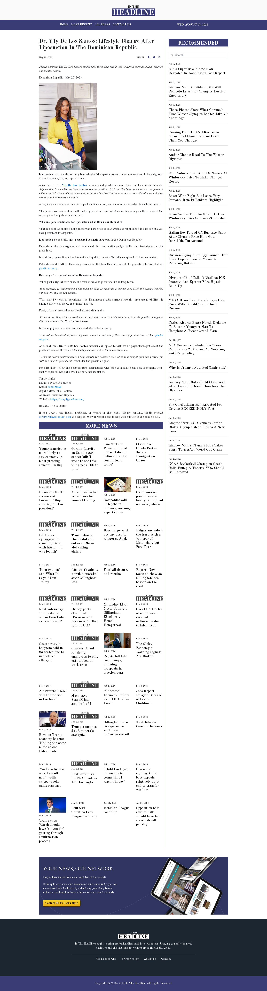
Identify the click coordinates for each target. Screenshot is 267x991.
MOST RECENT (81, 24)
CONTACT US (122, 24)
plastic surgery (48, 268)
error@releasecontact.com (55, 417)
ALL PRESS (102, 24)
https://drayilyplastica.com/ (67, 399)
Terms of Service (106, 959)
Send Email (54, 387)
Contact (166, 959)
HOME (64, 24)
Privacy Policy (130, 959)
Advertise (150, 959)
